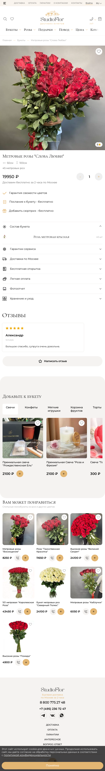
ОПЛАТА (52, 729)
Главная (7, 40)
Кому (94, 30)
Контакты (76, 3)
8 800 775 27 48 (52, 702)
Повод (64, 30)
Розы (28, 30)
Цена (80, 30)
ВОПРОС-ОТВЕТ (52, 744)
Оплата (32, 3)
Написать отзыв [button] (52, 361)
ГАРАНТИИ (52, 734)
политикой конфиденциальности (27, 755)
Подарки (45, 30)
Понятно (52, 765)
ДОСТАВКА (52, 724)
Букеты (12, 30)
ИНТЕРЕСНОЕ (52, 739)
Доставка (19, 3)
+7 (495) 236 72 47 (52, 708)
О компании (61, 3)
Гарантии (45, 3)
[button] (4, 3)
